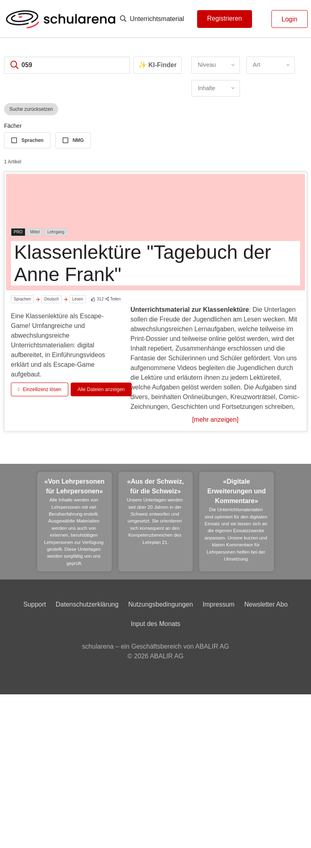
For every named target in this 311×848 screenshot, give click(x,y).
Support (34, 604)
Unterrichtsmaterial (152, 18)
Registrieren (224, 18)
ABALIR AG (167, 656)
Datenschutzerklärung (87, 604)
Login (289, 19)
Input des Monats (156, 623)
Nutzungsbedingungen (160, 604)
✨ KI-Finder (158, 64)
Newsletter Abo (266, 604)
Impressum (219, 604)
